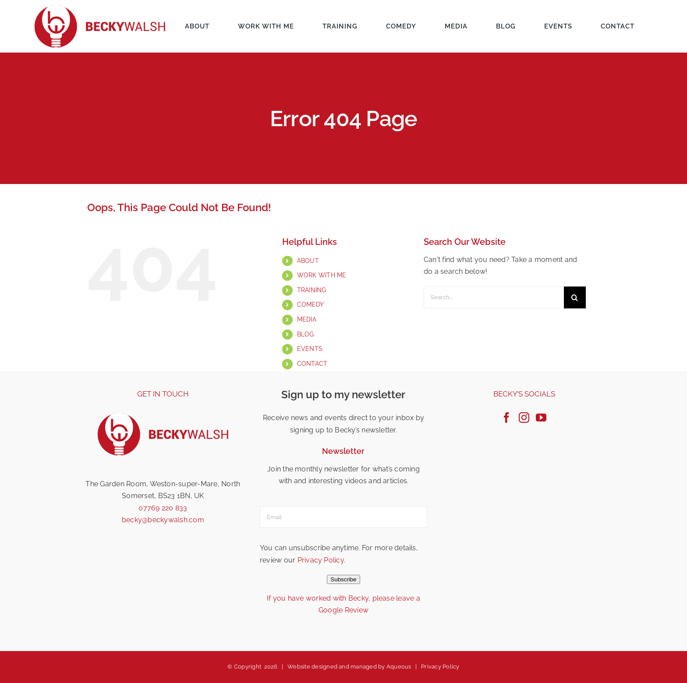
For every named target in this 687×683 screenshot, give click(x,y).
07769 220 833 (162, 508)
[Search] (575, 297)
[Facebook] (506, 417)
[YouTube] (541, 417)
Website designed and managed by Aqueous (349, 666)
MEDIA (306, 319)
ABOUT (308, 260)
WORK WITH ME (322, 275)
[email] (343, 517)
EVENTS (309, 348)
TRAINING (311, 290)
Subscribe (343, 579)
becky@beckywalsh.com (163, 520)
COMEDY (310, 304)
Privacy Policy (320, 560)
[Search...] (494, 297)
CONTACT (312, 363)
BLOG (305, 334)
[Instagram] (524, 417)
